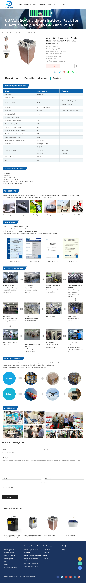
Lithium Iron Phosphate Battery (33, 556)
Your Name (47, 478)
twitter (59, 72)
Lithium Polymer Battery (31, 550)
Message (5, 458)
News (49, 4)
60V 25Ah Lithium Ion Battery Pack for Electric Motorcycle (72, 534)
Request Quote (53, 66)
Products (27, 4)
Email (4, 449)
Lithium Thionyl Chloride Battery (31, 559)
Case (34, 4)
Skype (80, 568)
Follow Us (46, 553)
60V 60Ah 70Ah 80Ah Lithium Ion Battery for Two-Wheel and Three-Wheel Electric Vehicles (32, 535)
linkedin (55, 72)
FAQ (54, 4)
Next (80, 249)
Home (20, 4)
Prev (5, 249)
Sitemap (45, 559)
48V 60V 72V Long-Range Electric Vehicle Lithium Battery (52, 534)
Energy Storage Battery (31, 563)
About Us (42, 4)
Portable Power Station (31, 566)
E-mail (80, 559)
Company (5, 478)
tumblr (77, 72)
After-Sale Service (9, 556)
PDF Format (77, 66)
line (68, 72)
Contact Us (67, 66)
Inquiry (45, 556)
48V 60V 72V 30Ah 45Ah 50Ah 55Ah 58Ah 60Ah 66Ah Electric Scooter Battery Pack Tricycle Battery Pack (13, 535)
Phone (46, 449)
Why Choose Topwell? (10, 568)
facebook (51, 72)
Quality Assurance (9, 553)
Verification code (7, 487)
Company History (9, 559)
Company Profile (9, 550)
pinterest (64, 72)
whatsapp (72, 72)
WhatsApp (80, 563)
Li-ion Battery (28, 553)
